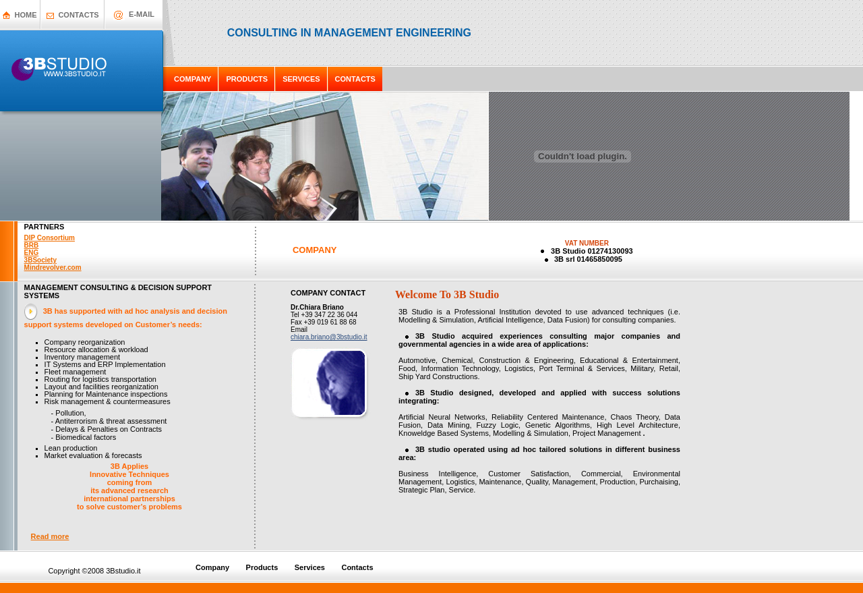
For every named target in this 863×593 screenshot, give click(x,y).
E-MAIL (141, 14)
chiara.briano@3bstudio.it (329, 337)
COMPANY (192, 79)
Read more (50, 536)
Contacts (357, 567)
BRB (31, 245)
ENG (31, 252)
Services (311, 567)
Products (262, 567)
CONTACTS (78, 15)
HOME (26, 15)
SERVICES (301, 79)
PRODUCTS (247, 79)
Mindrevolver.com (53, 267)
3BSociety (40, 260)
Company (212, 567)
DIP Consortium (49, 238)
